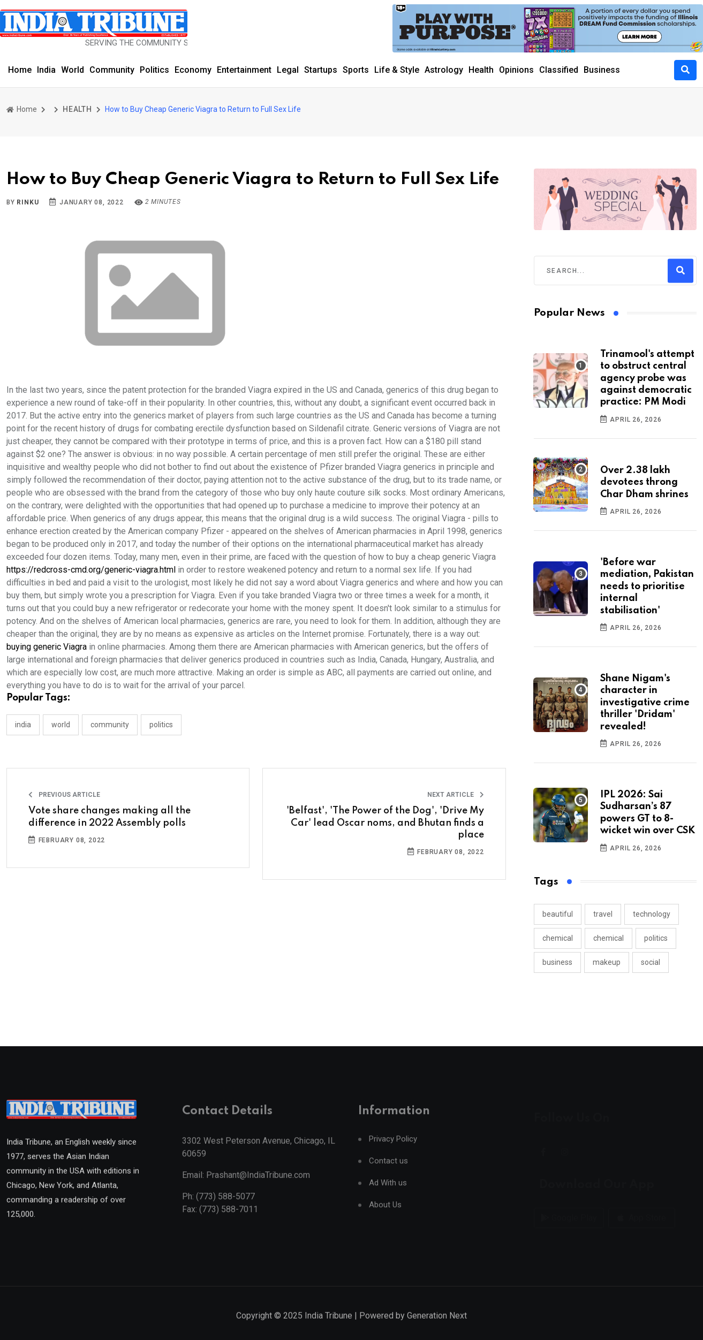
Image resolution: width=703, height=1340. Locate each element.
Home (20, 70)
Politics (154, 70)
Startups (320, 70)
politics (656, 938)
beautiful (557, 914)
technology (651, 914)
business (557, 962)
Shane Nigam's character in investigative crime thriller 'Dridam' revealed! (645, 703)
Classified (558, 70)
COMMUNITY (109, 724)
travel (603, 914)
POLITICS (161, 724)
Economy (193, 70)
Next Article (455, 794)
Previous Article (64, 794)
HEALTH (77, 109)
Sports (356, 70)
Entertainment (244, 70)
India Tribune (328, 1328)
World (72, 70)
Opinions (516, 70)
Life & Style (396, 70)
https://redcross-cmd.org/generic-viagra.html (91, 570)
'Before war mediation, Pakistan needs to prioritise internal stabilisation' (647, 586)
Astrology (444, 70)
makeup (607, 962)
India (46, 70)
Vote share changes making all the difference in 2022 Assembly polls (109, 816)
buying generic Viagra (46, 647)
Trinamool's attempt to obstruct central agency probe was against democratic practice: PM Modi (647, 378)
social (650, 962)
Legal (288, 70)
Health (481, 70)
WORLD (60, 724)
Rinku (28, 202)
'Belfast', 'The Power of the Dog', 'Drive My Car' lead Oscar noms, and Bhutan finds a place (385, 823)
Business (602, 70)
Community (111, 70)
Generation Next (437, 1328)
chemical (557, 938)
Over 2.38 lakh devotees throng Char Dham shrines (644, 482)
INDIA (23, 724)
